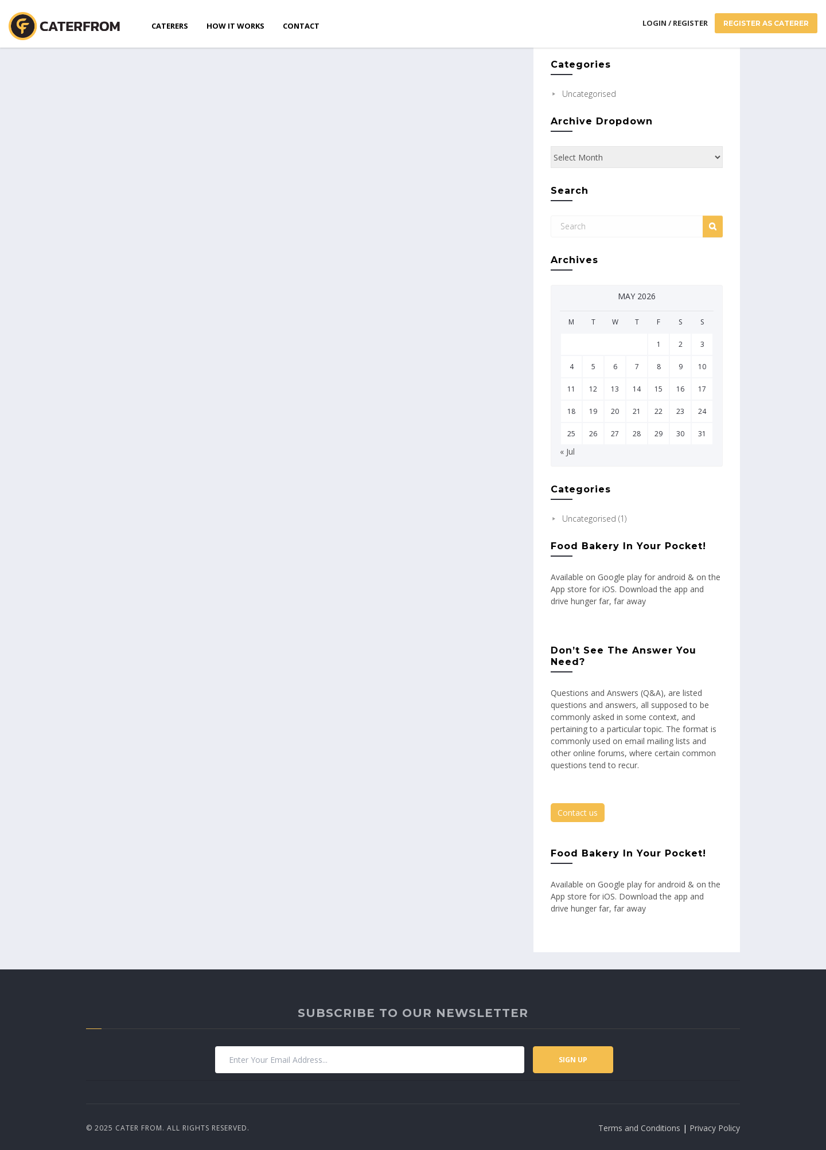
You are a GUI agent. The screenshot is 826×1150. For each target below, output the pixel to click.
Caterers (169, 26)
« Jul (567, 451)
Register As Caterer (766, 23)
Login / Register (675, 23)
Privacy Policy (714, 1127)
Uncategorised (589, 93)
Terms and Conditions (639, 1127)
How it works (235, 26)
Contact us (578, 812)
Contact (301, 26)
